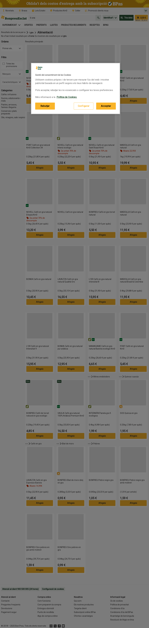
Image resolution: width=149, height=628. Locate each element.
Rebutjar (45, 106)
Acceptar (106, 106)
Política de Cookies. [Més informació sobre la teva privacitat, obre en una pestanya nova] (67, 97)
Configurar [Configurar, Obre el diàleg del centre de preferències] (83, 106)
